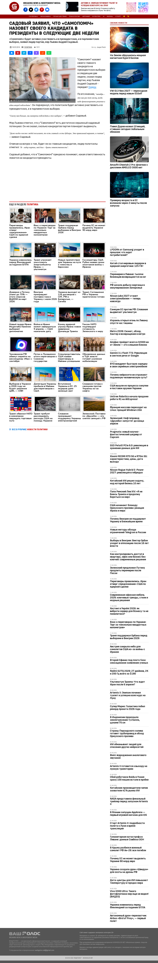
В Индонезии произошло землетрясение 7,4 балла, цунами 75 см (125, 720)
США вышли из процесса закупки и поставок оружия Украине (129, 387)
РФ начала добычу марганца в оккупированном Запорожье (127, 286)
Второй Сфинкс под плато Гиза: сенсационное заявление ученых (129, 661)
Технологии (74, 16)
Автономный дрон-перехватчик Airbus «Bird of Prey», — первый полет (128, 918)
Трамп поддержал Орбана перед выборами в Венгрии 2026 (128, 637)
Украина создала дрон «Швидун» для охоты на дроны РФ (129, 871)
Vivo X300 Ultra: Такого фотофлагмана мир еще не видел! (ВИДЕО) (129, 894)
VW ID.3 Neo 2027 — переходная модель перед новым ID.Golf (128, 92)
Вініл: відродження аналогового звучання (128, 757)
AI (103, 16)
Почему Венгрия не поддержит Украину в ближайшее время (128, 520)
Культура (96, 16)
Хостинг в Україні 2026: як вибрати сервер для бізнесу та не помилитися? (129, 611)
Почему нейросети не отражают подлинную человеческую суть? (128, 376)
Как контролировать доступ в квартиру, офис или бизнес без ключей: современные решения (128, 556)
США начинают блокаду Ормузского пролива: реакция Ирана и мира (127, 508)
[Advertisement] (57, 179)
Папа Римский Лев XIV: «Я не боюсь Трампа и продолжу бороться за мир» (126, 494)
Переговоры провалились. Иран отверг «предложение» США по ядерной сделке (128, 584)
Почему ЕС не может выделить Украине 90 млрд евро (128, 860)
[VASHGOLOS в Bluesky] (47, 10)
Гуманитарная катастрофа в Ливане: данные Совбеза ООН (127, 838)
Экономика (45, 16)
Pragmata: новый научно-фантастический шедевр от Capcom (126, 434)
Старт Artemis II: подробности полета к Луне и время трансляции (127, 825)
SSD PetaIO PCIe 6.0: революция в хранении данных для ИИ (129, 447)
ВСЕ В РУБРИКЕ (30, 429)
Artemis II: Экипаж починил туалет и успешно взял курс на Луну (128, 695)
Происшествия (60, 16)
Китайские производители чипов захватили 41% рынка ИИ (129, 789)
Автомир (86, 16)
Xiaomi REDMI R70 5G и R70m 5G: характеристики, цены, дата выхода (128, 459)
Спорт (118, 16)
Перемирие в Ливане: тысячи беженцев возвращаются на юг (128, 276)
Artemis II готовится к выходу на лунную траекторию (128, 767)
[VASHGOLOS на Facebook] (25, 10)
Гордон (92, 87)
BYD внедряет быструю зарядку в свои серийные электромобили (129, 365)
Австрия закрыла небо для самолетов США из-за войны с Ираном (127, 649)
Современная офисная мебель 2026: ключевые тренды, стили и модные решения (129, 597)
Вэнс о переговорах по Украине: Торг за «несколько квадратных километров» (128, 624)
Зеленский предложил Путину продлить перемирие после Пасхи (127, 570)
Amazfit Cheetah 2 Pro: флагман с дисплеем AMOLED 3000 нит (129, 166)
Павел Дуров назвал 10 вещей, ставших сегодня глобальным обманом (127, 129)
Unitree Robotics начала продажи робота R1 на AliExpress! (129, 398)
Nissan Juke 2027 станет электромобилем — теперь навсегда (125, 298)
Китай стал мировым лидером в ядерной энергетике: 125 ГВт (128, 265)
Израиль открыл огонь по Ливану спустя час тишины (129, 322)
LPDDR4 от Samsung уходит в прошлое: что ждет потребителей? (127, 252)
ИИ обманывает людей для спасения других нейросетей (126, 746)
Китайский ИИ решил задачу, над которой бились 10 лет (127, 482)
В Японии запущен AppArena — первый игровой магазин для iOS (128, 814)
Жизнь (110, 16)
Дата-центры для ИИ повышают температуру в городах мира (129, 882)
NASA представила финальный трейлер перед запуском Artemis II (129, 801)
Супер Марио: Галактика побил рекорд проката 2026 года (127, 708)
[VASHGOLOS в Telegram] (36, 10)
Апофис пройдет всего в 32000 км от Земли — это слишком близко (129, 343)
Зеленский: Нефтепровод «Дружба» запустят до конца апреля (127, 421)
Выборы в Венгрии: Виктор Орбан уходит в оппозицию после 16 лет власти (129, 543)
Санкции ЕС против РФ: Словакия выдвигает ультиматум (129, 311)
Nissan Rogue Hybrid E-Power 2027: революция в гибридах (127, 471)
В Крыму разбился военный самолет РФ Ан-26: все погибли (128, 849)
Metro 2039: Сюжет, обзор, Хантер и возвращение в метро (127, 333)
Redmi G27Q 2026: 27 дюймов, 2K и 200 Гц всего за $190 (129, 672)
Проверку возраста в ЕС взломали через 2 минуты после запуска (128, 203)
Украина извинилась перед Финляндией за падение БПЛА (127, 906)
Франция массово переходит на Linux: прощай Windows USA (128, 409)
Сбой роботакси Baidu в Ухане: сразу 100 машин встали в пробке (129, 778)
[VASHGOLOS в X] (31, 10)
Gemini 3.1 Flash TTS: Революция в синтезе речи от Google (128, 354)
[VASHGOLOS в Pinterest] (42, 10)
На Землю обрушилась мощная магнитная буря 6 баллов (128, 57)
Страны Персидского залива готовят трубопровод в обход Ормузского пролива (127, 733)
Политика (33, 16)
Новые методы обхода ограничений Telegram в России (128, 531)
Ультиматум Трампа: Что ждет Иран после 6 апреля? (127, 683)
